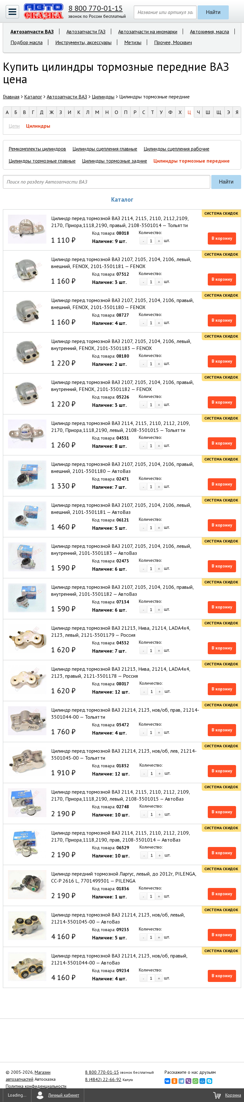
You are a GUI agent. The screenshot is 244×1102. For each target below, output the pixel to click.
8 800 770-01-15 (95, 8)
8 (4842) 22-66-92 (103, 1079)
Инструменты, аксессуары (83, 42)
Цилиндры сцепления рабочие (176, 148)
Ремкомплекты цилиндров (37, 148)
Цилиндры (38, 126)
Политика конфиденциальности (36, 1086)
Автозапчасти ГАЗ (85, 31)
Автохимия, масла (209, 31)
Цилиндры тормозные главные (42, 161)
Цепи (14, 126)
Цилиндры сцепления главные (104, 148)
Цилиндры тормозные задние (114, 161)
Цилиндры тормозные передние (191, 161)
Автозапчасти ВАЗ (32, 31)
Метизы (132, 42)
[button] (12, 11)
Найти (213, 12)
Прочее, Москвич (173, 42)
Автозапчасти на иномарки (147, 31)
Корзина (233, 1095)
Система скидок (221, 213)
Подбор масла (26, 42)
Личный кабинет (63, 1095)
